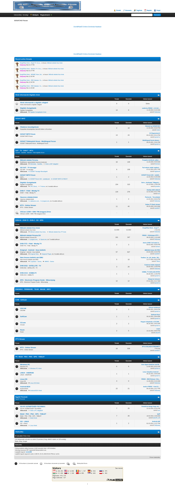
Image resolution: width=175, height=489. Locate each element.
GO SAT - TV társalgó (28, 168)
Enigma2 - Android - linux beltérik (33, 250)
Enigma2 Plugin (46, 254)
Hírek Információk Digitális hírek (27, 95)
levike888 (29, 452)
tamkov (158, 246)
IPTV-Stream (20, 339)
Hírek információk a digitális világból (34, 103)
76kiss (158, 261)
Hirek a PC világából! (36, 410)
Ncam (22, 330)
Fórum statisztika (155, 457)
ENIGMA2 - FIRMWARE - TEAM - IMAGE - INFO (33, 289)
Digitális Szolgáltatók (28, 108)
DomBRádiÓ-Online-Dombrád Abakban (87, 27)
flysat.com (44, 239)
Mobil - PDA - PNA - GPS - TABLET (33, 414)
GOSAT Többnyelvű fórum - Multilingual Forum (38, 141)
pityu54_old (156, 417)
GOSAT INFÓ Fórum (27, 134)
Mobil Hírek (33, 418)
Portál (118, 10)
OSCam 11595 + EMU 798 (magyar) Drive (35, 212)
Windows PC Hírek (35, 368)
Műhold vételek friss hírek (54, 63)
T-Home (42, 186)
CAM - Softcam (21, 300)
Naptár (149, 10)
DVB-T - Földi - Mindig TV (29, 191)
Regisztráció (45, 15)
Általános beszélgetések (29, 127)
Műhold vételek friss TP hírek (57, 232)
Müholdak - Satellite (36, 164)
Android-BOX (25, 387)
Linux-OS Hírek (34, 383)
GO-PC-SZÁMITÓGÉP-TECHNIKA (32, 406)
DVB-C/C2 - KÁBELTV (28, 273)
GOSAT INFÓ (20, 118)
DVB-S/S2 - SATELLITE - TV (30, 266)
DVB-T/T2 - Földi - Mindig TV (31, 244)
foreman (157, 164)
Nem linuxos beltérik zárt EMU (31, 257)
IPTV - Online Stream (28, 205)
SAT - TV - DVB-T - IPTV (24, 150)
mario (158, 130)
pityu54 (158, 332)
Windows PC (25, 364)
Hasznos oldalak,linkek (29, 197)
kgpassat (157, 171)
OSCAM (23, 308)
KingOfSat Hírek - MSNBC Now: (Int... (31, 74)
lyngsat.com (45, 201)
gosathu (157, 186)
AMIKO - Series (49, 261)
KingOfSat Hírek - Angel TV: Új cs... (30, 63)
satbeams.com (34, 201)
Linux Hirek (33, 425)
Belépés (36, 15)
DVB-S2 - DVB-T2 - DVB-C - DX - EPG (29, 220)
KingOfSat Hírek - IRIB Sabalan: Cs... (31, 80)
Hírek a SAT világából (51, 164)
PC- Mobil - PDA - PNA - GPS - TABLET (30, 357)
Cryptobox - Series (35, 261)
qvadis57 (157, 208)
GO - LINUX (24, 421)
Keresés (128, 10)
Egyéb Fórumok (21, 397)
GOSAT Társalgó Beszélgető (38, 171)
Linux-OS (23, 379)
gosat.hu (157, 137)
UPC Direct (33, 186)
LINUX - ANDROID (27, 373)
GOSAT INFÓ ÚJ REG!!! (60, 179)
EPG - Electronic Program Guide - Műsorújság (37, 280)
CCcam (23, 323)
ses (159, 193)
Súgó (158, 10)
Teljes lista (26, 436)
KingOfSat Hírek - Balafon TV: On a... (31, 68)
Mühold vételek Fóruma (29, 160)
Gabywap (157, 112)
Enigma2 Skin (34, 254)
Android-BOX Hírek (36, 390)
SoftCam (23, 316)
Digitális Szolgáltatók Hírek (38, 112)
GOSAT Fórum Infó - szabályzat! (40, 179)
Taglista (139, 10)
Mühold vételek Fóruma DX (30, 235)
